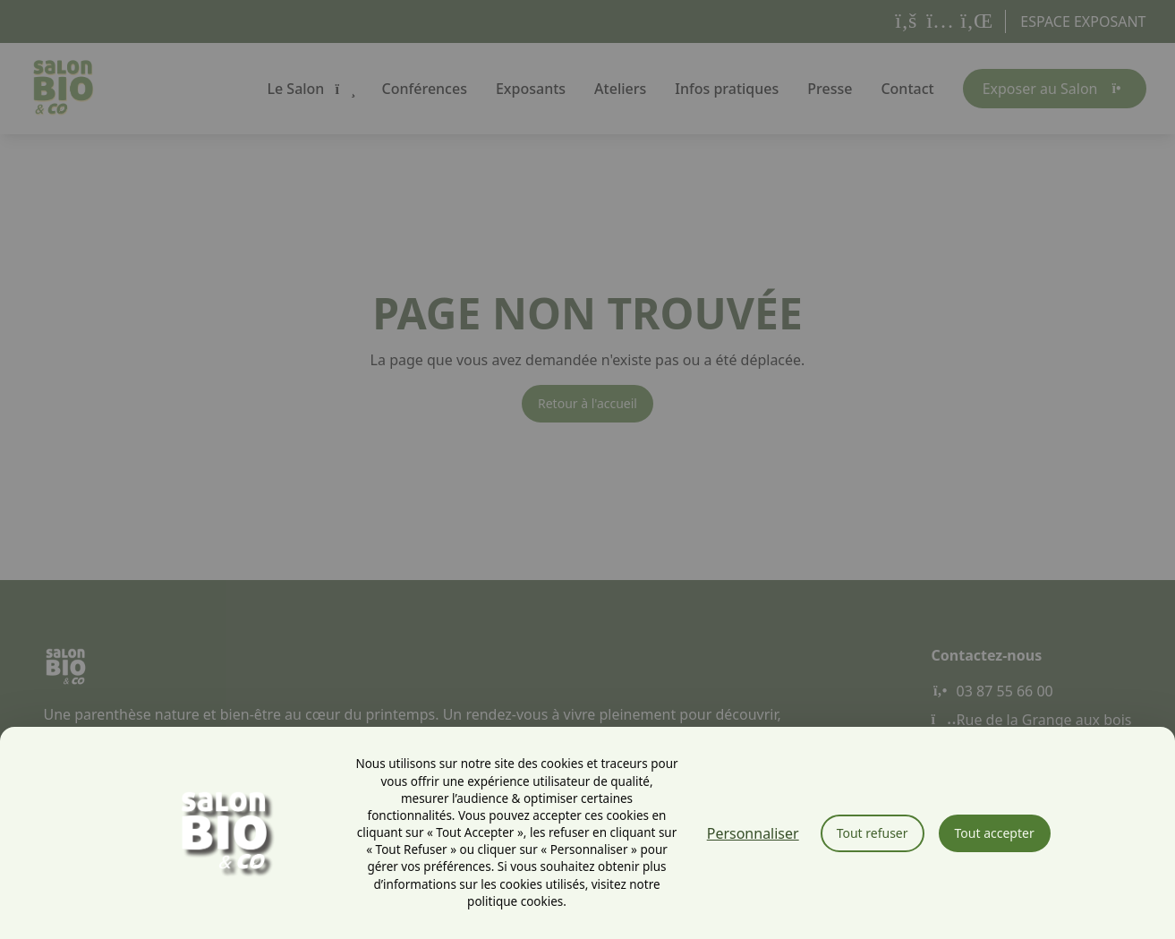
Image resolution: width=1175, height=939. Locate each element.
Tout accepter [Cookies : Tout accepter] (995, 832)
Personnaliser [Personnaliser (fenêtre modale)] (753, 833)
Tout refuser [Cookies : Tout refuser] (872, 832)
